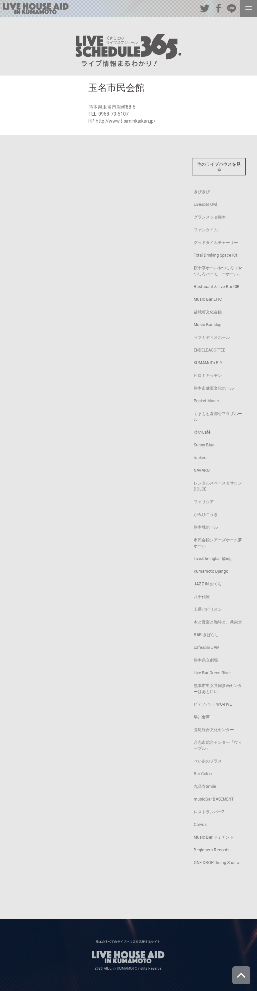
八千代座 (202, 596)
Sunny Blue (204, 445)
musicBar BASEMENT (214, 799)
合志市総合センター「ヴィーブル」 (218, 745)
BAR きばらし (206, 634)
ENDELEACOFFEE (209, 350)
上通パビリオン (208, 609)
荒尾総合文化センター (214, 729)
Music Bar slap (207, 324)
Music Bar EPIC (208, 299)
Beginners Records (212, 850)
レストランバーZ (209, 812)
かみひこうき (206, 514)
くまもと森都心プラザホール (218, 416)
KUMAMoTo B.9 (208, 363)
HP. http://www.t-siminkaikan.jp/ (122, 121)
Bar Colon (203, 773)
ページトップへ (241, 975)
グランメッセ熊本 (210, 217)
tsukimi (200, 457)
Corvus (200, 824)
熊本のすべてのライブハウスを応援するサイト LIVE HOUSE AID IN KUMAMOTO (35, 8)
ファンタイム (206, 230)
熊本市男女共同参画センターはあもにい (218, 688)
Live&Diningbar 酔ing (213, 558)
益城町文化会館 (208, 312)
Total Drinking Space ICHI (217, 255)
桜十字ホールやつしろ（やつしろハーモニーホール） (218, 271)
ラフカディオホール (212, 337)
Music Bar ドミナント (214, 837)
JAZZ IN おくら (208, 584)
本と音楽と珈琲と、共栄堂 (218, 622)
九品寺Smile (205, 786)
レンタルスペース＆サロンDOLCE (218, 486)
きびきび (202, 191)
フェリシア (204, 502)
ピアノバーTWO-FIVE (213, 704)
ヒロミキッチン (208, 375)
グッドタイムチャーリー (216, 242)
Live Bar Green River (212, 673)
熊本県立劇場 (206, 660)
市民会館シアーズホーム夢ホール (218, 543)
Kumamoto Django (211, 571)
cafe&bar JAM (207, 647)
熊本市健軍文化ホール (214, 388)
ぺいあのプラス (208, 761)
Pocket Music (206, 401)
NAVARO (202, 470)
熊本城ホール (206, 527)
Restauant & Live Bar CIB (217, 286)
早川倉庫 (202, 717)
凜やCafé (202, 432)
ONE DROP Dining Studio (216, 862)
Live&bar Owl (205, 204)
